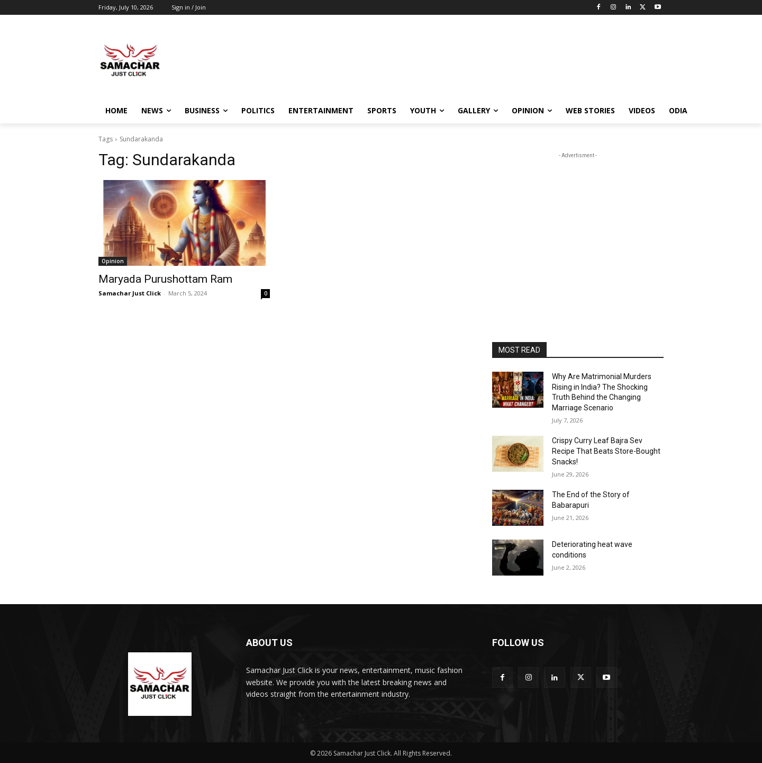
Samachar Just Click (129, 293)
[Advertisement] (460, 60)
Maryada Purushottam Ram (165, 279)
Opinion (113, 261)
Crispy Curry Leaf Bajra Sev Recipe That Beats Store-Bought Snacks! (606, 450)
